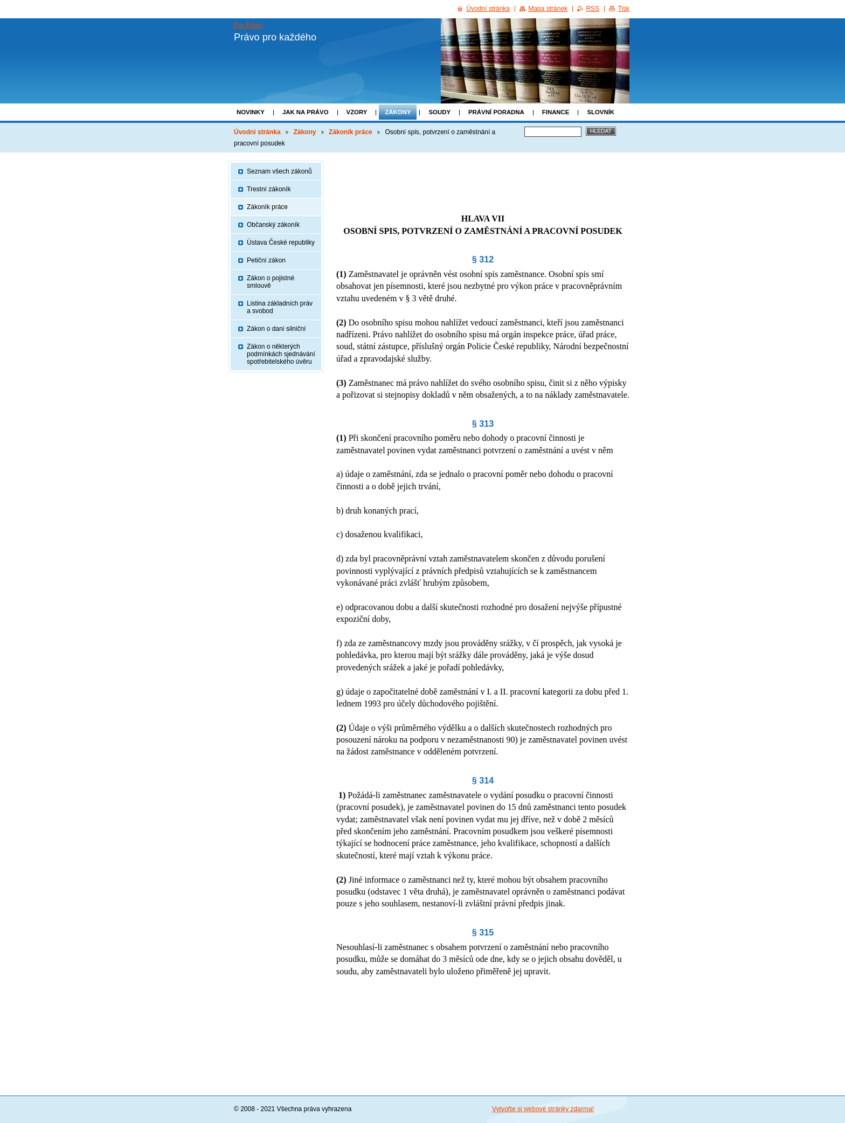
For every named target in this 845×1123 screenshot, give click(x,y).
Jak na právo (305, 112)
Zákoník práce (350, 132)
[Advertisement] (483, 177)
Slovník (600, 112)
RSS (592, 8)
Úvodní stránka (257, 132)
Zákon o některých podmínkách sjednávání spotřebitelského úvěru (281, 354)
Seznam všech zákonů (279, 171)
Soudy (439, 112)
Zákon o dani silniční (276, 328)
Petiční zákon (266, 260)
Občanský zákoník (273, 224)
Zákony (398, 112)
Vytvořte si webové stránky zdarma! (543, 1109)
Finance (556, 112)
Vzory (357, 112)
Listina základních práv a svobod (280, 307)
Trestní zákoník (269, 189)
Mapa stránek (547, 8)
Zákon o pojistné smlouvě (270, 281)
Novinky (251, 112)
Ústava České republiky (281, 242)
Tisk (623, 8)
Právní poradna (496, 112)
